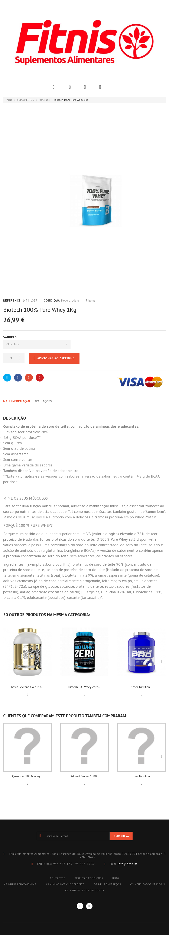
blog (115, 878)
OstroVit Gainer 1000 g (84, 776)
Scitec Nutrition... (141, 687)
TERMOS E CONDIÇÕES (89, 878)
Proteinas (44, 99)
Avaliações (43, 401)
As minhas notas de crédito (65, 884)
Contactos (57, 878)
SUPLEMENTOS (25, 99)
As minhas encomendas (20, 884)
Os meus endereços (107, 884)
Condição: (52, 300)
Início (9, 99)
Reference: (12, 300)
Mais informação (16, 401)
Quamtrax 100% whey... (27, 776)
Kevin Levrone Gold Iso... (27, 687)
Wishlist (85, 87)
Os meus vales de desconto (84, 890)
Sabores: (11, 337)
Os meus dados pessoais (147, 884)
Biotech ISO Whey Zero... (84, 687)
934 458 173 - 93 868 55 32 (74, 864)
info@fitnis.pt (127, 864)
